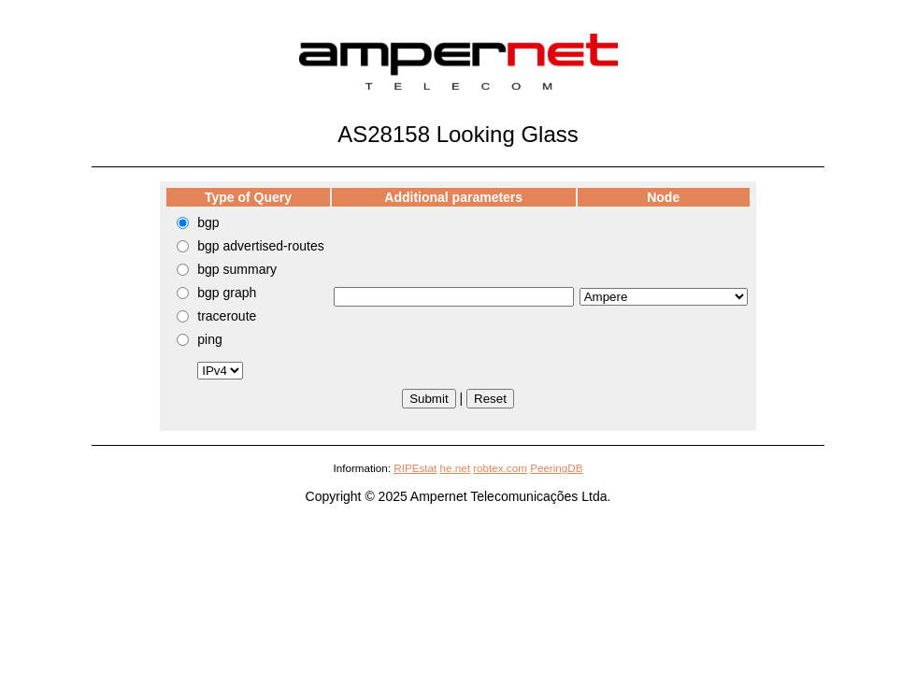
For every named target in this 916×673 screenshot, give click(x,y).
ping (209, 339)
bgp (208, 222)
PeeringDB (556, 468)
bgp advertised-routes (260, 245)
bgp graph (226, 292)
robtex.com (500, 468)
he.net (455, 468)
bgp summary (237, 269)
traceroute (226, 315)
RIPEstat (415, 468)
